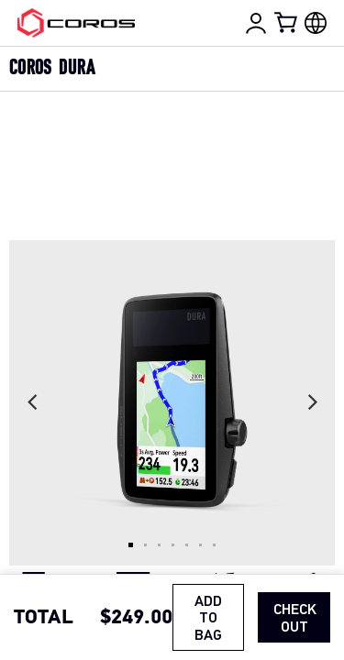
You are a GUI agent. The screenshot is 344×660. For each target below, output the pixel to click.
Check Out (294, 618)
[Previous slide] (32, 402)
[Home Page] (76, 23)
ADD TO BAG (208, 619)
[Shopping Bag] (287, 22)
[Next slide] (312, 402)
